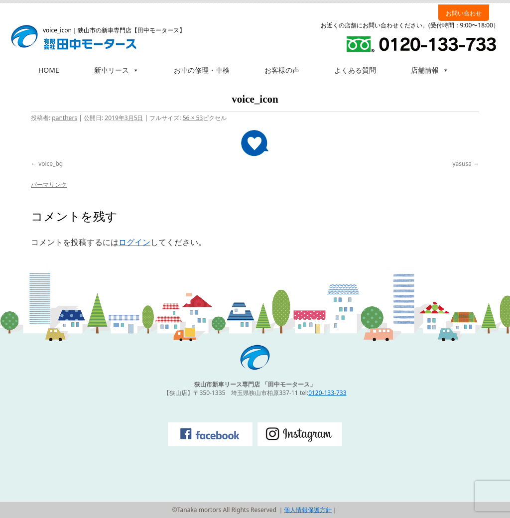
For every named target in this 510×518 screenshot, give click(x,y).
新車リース (116, 70)
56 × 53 (193, 118)
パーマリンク (49, 184)
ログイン (134, 242)
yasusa (462, 163)
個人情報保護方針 (308, 510)
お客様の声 (281, 70)
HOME (48, 70)
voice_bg (50, 163)
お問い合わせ (464, 13)
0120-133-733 (327, 392)
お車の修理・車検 (202, 70)
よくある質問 (355, 70)
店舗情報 (430, 70)
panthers (64, 118)
